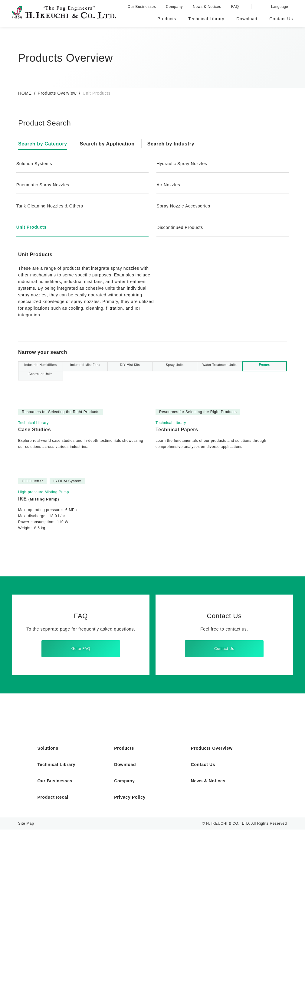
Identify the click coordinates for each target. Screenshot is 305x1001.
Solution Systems (35, 164)
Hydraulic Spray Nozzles (182, 164)
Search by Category (44, 144)
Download (125, 936)
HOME (24, 93)
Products (124, 920)
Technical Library (57, 936)
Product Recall (54, 969)
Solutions (48, 920)
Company (176, 6)
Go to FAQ (80, 813)
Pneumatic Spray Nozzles (44, 185)
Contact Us (224, 813)
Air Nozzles (169, 185)
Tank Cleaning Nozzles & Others (51, 206)
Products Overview (57, 93)
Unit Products (32, 227)
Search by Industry (176, 144)
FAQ (236, 6)
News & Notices (209, 6)
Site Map (26, 994)
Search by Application (110, 144)
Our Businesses (143, 6)
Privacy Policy (130, 969)
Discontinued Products (181, 227)
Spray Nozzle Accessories (184, 206)
